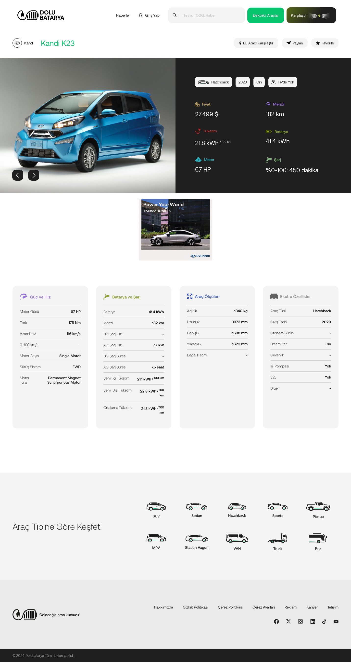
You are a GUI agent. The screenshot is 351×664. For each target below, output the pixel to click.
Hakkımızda (163, 608)
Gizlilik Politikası (195, 608)
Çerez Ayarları (263, 608)
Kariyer (312, 608)
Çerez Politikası (230, 608)
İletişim (332, 608)
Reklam (291, 608)
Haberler (123, 15)
